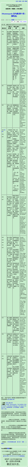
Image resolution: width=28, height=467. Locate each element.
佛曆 (12, 20)
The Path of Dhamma (12, 406)
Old (21, 21)
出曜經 (22, 407)
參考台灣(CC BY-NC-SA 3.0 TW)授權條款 (14, 456)
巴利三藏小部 (9, 402)
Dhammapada (13, 404)
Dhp (5, 408)
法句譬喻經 (16, 407)
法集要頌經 (9, 407)
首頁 (17, 1)
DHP (2, 408)
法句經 (7, 404)
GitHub (24, 21)
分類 (23, 1)
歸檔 (20, 1)
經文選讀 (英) (11, 399)
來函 (8, 448)
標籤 (26, 1)
